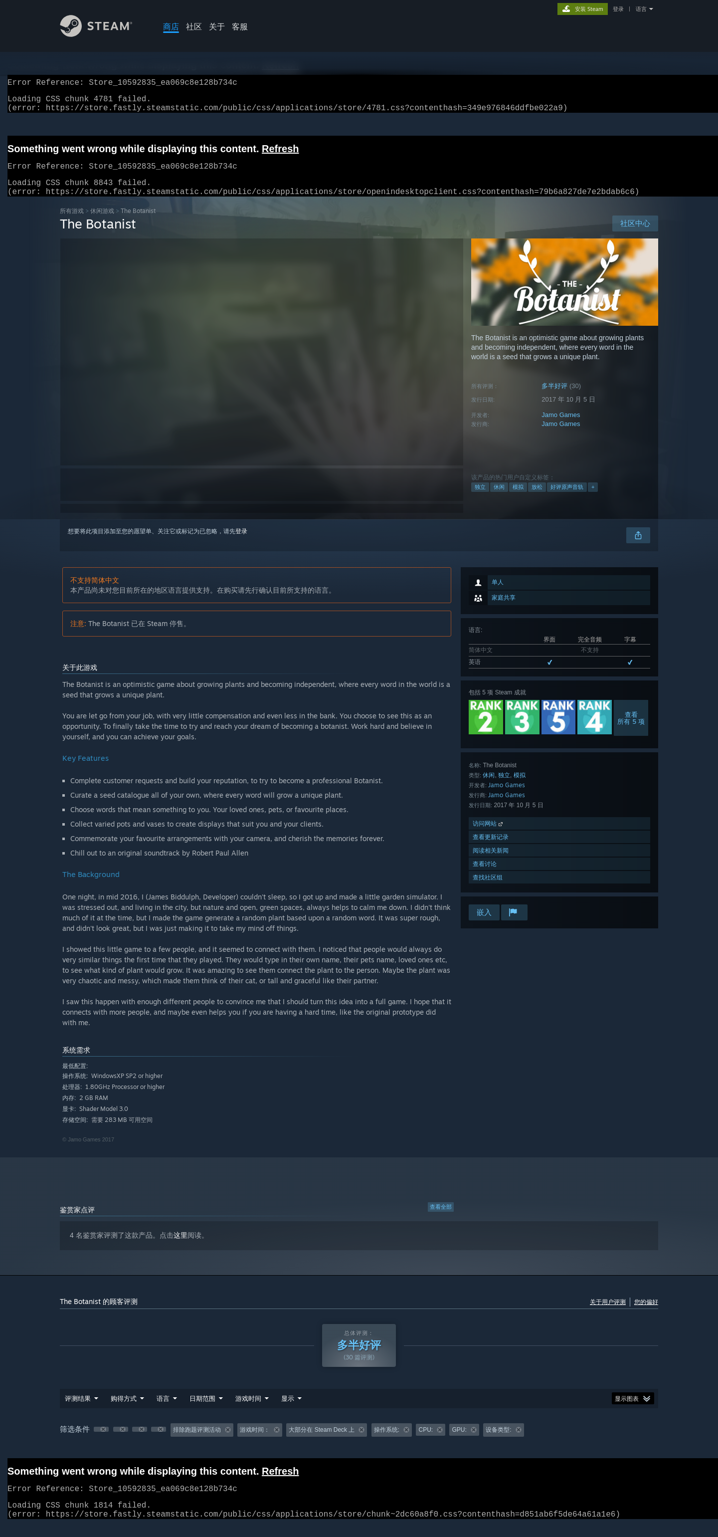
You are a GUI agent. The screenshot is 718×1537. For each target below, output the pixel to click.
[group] (359, 1442)
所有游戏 (72, 222)
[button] (101, 1441)
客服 (240, 26)
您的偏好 (646, 1313)
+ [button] (592, 499)
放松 (537, 499)
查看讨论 (485, 875)
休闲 (499, 499)
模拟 (518, 499)
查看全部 (441, 1219)
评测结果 (78, 1410)
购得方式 (124, 1410)
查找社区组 (488, 889)
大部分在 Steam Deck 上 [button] (322, 1441)
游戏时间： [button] (255, 1441)
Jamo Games (560, 427)
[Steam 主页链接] (104, 34)
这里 (180, 1247)
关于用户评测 (608, 1313)
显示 (287, 1410)
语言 (641, 8)
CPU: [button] (425, 1441)
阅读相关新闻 (491, 862)
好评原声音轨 (566, 499)
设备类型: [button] (498, 1441)
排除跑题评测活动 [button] (197, 1441)
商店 (171, 26)
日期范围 (202, 1410)
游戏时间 (248, 1410)
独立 (480, 499)
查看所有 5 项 (631, 729)
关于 (217, 26)
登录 (618, 8)
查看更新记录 (491, 849)
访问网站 (489, 835)
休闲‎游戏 (102, 222)
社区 (194, 26)
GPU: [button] (459, 1441)
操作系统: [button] (386, 1441)
